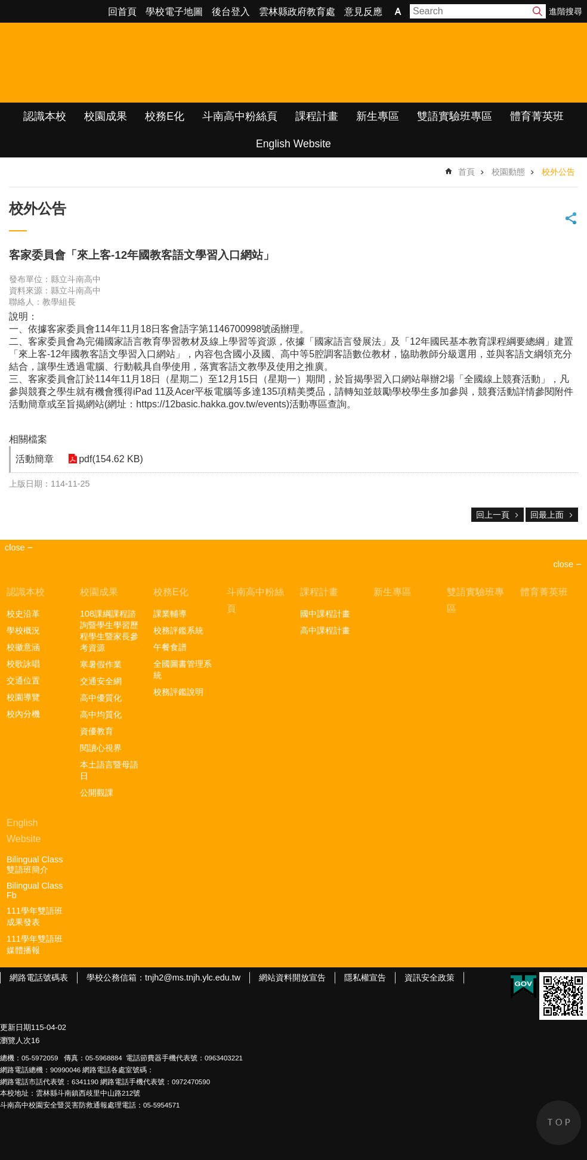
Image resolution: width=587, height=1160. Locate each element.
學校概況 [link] (23, 630)
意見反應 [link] (363, 12)
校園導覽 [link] (23, 697)
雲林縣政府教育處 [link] (297, 12)
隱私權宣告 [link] (365, 977)
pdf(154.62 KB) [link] (108, 459)
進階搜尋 (565, 11)
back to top (558, 1122)
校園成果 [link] (105, 116)
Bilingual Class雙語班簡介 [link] (35, 864)
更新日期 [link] (15, 1027)
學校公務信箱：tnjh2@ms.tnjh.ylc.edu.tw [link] (163, 977)
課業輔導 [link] (170, 613)
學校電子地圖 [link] (174, 12)
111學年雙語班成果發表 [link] (35, 916)
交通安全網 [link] (101, 681)
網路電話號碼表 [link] (39, 977)
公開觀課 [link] (96, 792)
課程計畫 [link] (316, 116)
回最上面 (547, 514)
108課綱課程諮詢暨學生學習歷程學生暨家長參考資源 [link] (109, 630)
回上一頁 (492, 514)
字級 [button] (397, 11)
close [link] (15, 547)
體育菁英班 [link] (537, 116)
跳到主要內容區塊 (6, 6)
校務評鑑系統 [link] (178, 630)
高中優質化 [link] (101, 698)
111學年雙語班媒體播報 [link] (35, 944)
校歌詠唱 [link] (23, 664)
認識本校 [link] (44, 116)
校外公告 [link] (558, 172)
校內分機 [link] (23, 714)
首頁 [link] (466, 172)
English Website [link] (293, 144)
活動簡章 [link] (35, 459)
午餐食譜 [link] (170, 647)
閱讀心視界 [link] (101, 748)
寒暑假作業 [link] (101, 664)
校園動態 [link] (508, 172)
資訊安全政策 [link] (429, 977)
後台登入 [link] (231, 12)
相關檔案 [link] (28, 439)
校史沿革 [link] (23, 613)
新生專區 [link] (377, 116)
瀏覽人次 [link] (15, 1040)
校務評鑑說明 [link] (178, 692)
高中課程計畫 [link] (325, 630)
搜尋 (537, 11)
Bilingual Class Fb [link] (35, 890)
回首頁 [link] (122, 12)
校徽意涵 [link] (23, 647)
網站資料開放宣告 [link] (292, 977)
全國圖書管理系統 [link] (182, 669)
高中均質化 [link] (101, 714)
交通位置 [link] (23, 680)
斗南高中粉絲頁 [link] (239, 116)
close (563, 564)
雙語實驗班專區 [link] (454, 116)
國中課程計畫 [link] (325, 613)
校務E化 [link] (164, 116)
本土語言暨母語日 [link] (109, 770)
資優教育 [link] (96, 731)
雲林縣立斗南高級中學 (125, 63)
